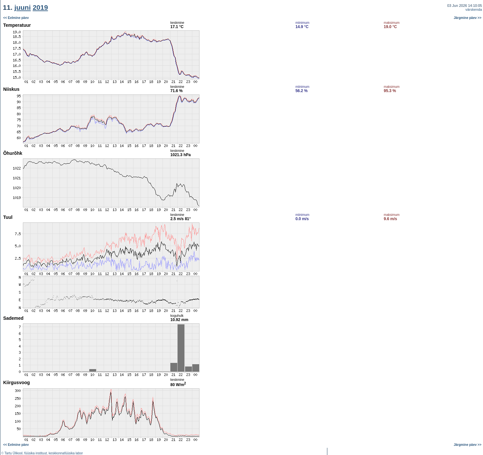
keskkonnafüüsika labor (66, 453)
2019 (40, 7)
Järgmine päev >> (468, 18)
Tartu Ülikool (14, 453)
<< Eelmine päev (16, 18)
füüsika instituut (35, 453)
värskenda (473, 9)
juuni (22, 7)
